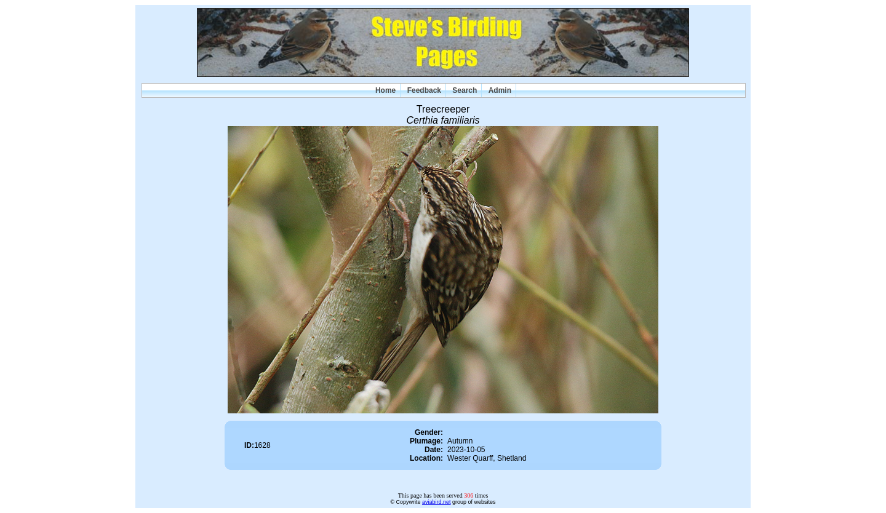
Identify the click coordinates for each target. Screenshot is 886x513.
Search (464, 90)
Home (385, 90)
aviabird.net (436, 502)
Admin (500, 90)
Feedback (424, 90)
